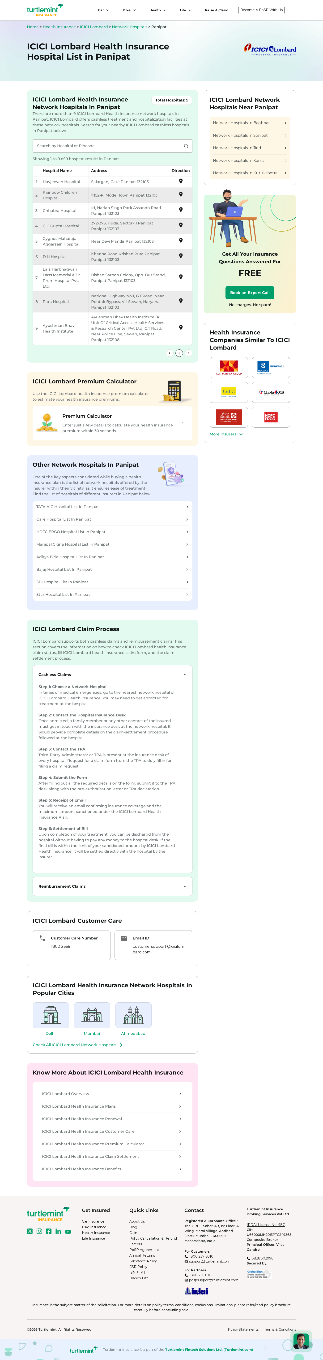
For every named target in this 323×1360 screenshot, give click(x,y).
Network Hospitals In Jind (249, 148)
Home (33, 27)
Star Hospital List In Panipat (112, 594)
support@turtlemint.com (209, 1261)
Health (155, 10)
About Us (137, 1221)
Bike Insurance (94, 1227)
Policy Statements (243, 1329)
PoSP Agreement (144, 1250)
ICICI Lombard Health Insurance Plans (111, 1106)
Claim (134, 1233)
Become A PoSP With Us (261, 10)
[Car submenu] (106, 10)
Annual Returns (142, 1255)
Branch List (138, 1278)
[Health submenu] (163, 10)
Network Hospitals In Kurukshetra (249, 173)
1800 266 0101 (201, 1275)
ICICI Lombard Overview (111, 1094)
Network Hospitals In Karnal (249, 160)
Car (101, 10)
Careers (135, 1244)
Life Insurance (93, 1238)
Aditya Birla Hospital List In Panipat (112, 557)
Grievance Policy (143, 1261)
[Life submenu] (188, 10)
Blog (133, 1227)
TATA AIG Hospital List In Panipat (112, 507)
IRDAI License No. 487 (266, 1225)
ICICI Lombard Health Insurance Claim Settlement (111, 1156)
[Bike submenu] (133, 10)
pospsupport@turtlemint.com (213, 1280)
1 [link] (179, 353)
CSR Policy (138, 1267)
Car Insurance (93, 1221)
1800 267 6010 (201, 1256)
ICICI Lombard (94, 27)
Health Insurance (59, 27)
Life (183, 10)
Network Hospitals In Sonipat (249, 135)
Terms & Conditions (280, 1329)
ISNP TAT (137, 1272)
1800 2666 (60, 946)
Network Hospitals (130, 27)
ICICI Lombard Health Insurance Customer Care (111, 1131)
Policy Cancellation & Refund (153, 1238)
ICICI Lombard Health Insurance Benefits (111, 1169)
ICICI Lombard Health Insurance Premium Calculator (111, 1144)
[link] (170, 353)
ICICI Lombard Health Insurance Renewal (111, 1119)
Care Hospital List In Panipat (112, 519)
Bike (127, 10)
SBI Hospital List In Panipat (112, 582)
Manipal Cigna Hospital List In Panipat (112, 544)
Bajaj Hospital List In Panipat (112, 569)
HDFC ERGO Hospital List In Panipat (112, 532)
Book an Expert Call (250, 292)
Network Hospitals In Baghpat (249, 123)
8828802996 (262, 1258)
